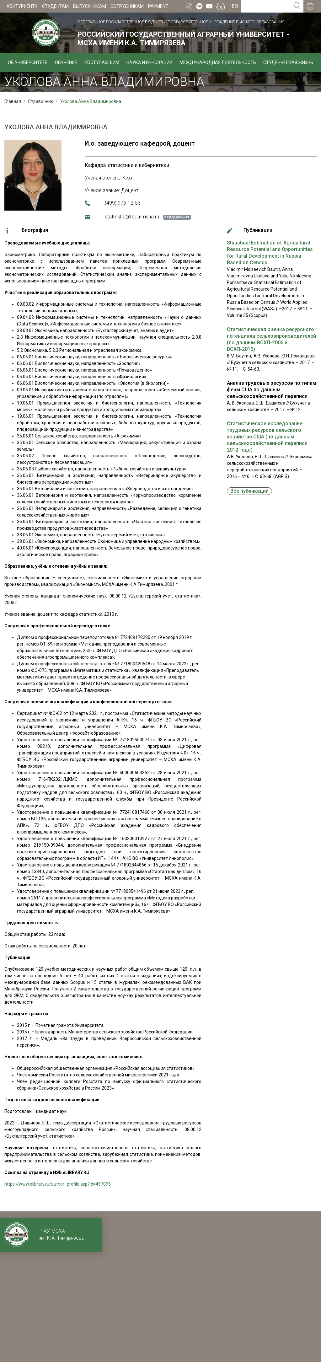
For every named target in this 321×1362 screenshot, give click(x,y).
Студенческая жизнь (288, 62)
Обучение (66, 62)
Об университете (28, 62)
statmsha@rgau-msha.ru (132, 217)
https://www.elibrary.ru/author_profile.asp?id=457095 (57, 1184)
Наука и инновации (149, 62)
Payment (158, 6)
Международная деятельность (217, 62)
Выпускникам (89, 6)
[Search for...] (266, 6)
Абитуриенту (22, 6)
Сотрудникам (127, 6)
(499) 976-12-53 (123, 203)
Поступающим (101, 62)
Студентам (55, 6)
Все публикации (249, 491)
